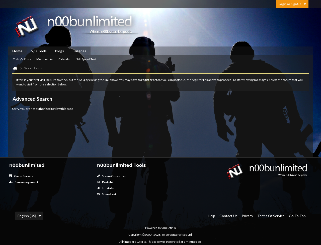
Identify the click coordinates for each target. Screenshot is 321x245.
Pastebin (105, 182)
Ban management (23, 182)
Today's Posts (22, 59)
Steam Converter (111, 176)
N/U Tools (39, 51)
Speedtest (106, 194)
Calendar (64, 59)
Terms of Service (271, 216)
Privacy (247, 216)
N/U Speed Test (86, 59)
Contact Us (228, 216)
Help (211, 216)
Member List (44, 59)
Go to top (297, 216)
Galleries (79, 51)
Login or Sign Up (292, 4)
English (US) (29, 216)
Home (17, 51)
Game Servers (21, 176)
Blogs (59, 51)
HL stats (105, 188)
